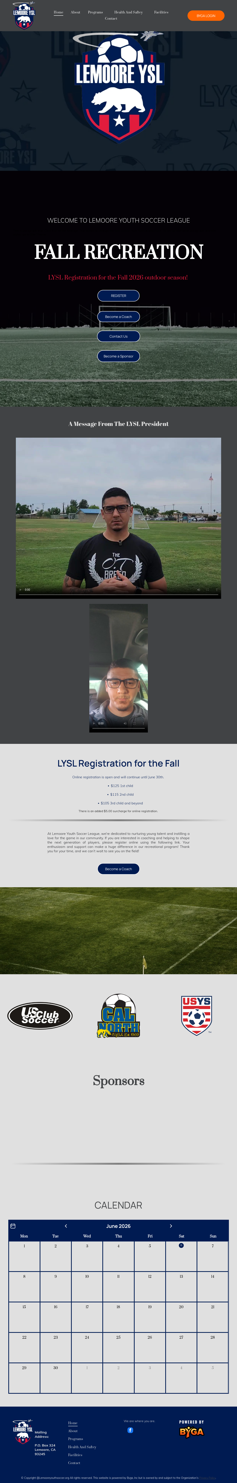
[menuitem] (58, 12)
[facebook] (130, 1430)
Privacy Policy (207, 1478)
